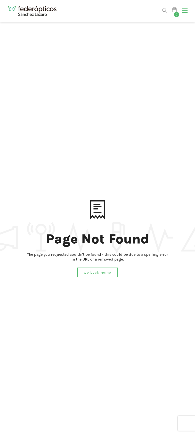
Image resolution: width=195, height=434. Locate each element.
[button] (184, 11)
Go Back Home (97, 272)
